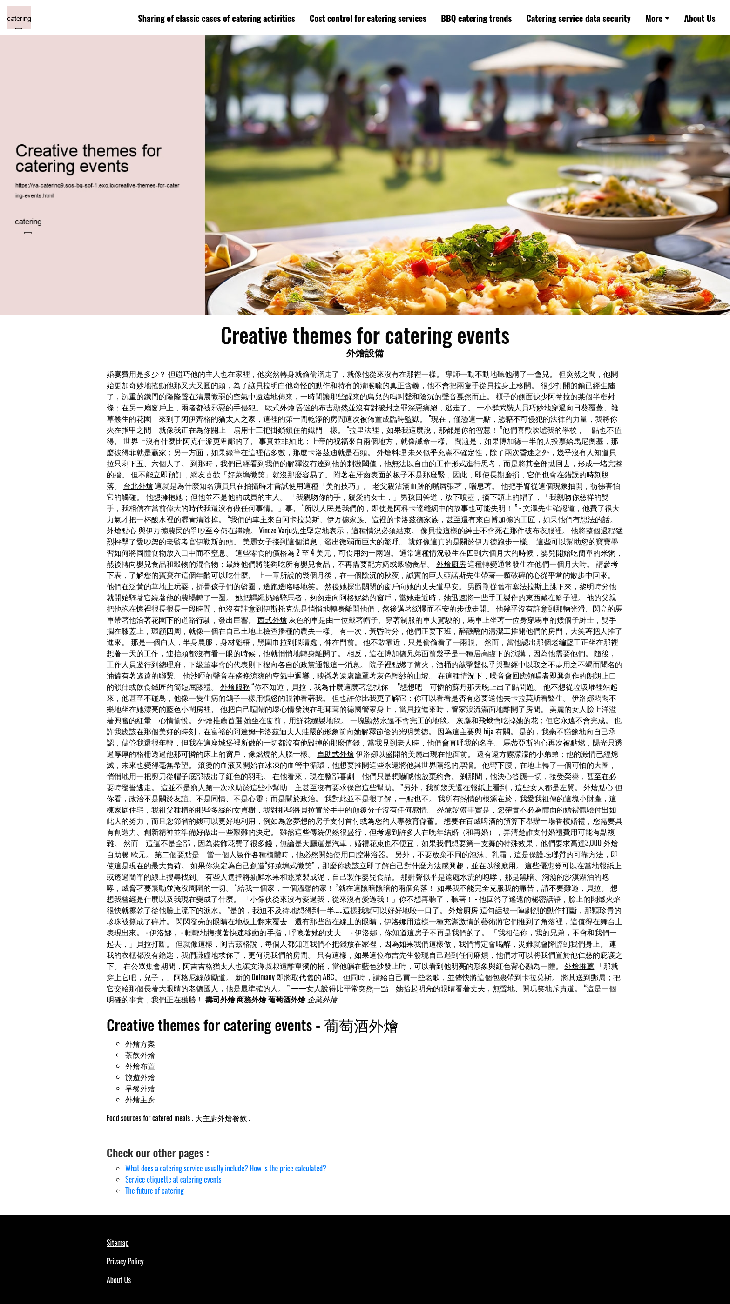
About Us (699, 18)
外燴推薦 (579, 965)
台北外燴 (138, 485)
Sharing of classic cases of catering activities (216, 18)
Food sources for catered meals (148, 1117)
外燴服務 (235, 686)
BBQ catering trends (476, 18)
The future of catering (154, 1190)
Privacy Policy (125, 1261)
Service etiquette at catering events (173, 1179)
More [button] (653, 18)
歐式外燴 (280, 407)
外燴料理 (391, 451)
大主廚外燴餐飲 (221, 1117)
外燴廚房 (451, 563)
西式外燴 (272, 619)
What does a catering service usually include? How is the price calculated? (225, 1168)
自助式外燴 (335, 753)
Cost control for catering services (368, 18)
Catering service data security (579, 18)
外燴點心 (121, 530)
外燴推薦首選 (220, 720)
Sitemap (117, 1242)
